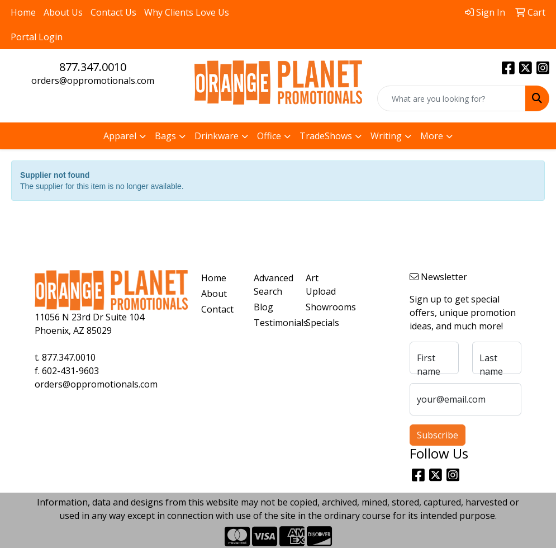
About (214, 293)
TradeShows (326, 136)
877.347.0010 (92, 66)
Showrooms (325, 307)
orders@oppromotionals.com (92, 80)
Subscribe (437, 435)
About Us (63, 12)
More (431, 136)
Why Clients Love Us (186, 12)
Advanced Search (273, 284)
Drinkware (216, 136)
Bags (165, 136)
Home (23, 12)
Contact (217, 309)
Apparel (119, 136)
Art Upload (321, 284)
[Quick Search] (451, 98)
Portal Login (37, 37)
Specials (322, 322)
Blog (263, 307)
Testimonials (273, 322)
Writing (386, 136)
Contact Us (113, 12)
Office (269, 136)
